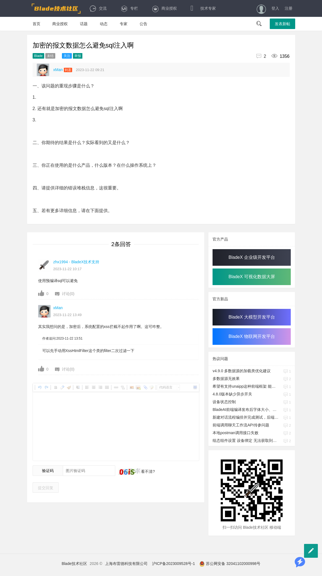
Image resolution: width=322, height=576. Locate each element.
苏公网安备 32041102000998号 (229, 563)
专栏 (129, 8)
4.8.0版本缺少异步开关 (232, 394)
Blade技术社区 (74, 563)
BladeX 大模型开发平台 (252, 317)
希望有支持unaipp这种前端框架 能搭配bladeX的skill (246, 386)
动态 (104, 24)
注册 (288, 8)
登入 (275, 8)
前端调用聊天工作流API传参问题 (241, 425)
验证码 (48, 470)
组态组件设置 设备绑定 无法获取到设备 (246, 440)
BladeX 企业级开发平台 (252, 257)
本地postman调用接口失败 (235, 433)
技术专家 (203, 8)
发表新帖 (282, 24)
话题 (84, 24)
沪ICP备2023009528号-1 (173, 563)
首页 (36, 24)
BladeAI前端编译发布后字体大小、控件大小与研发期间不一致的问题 (246, 409)
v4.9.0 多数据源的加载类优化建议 (242, 371)
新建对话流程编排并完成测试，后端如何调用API (246, 417)
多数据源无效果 (226, 378)
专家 (123, 24)
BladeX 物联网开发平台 (252, 336)
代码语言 (165, 387)
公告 (143, 24)
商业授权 (164, 8)
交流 (98, 8)
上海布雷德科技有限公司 (126, 563)
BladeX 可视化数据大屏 (252, 276)
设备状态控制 (224, 402)
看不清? (147, 471)
